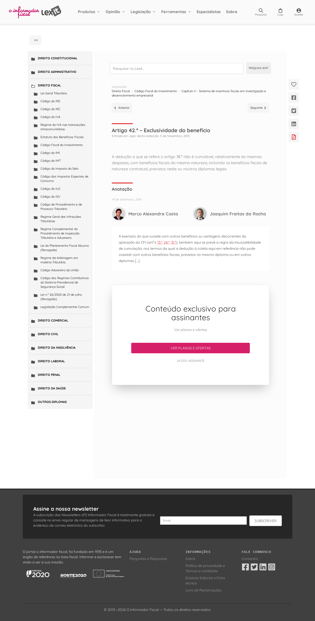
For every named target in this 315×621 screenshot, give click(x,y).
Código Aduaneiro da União (59, 270)
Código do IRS (50, 101)
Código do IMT (50, 161)
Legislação (141, 11)
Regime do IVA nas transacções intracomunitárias (62, 127)
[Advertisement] (190, 426)
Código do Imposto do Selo (59, 169)
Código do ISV (50, 197)
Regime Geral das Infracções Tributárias (60, 219)
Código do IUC (50, 189)
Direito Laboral (51, 361)
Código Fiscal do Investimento (61, 145)
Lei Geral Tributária (53, 93)
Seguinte (258, 108)
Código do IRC (50, 109)
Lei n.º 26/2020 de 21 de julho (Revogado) (61, 297)
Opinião (113, 11)
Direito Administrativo (57, 72)
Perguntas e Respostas (148, 558)
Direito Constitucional (57, 58)
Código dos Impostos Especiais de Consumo (64, 178)
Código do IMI (50, 153)
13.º (159, 242)
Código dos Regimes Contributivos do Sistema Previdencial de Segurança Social (64, 282)
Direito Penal (49, 375)
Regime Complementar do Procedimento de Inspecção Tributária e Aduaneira (59, 233)
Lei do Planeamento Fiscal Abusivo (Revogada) (64, 248)
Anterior (122, 108)
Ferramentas (173, 11)
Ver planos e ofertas (191, 348)
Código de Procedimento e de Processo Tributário (61, 206)
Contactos (250, 558)
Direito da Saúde (52, 388)
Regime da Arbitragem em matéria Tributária (59, 260)
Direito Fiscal (49, 85)
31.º (173, 242)
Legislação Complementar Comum (64, 307)
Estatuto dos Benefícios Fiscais (62, 137)
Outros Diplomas (52, 402)
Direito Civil (48, 334)
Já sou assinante (191, 361)
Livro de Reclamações (204, 590)
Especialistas (209, 11)
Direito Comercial (53, 320)
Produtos (86, 11)
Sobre (231, 11)
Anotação (122, 189)
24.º (167, 242)
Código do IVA (50, 117)
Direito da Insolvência (56, 348)
